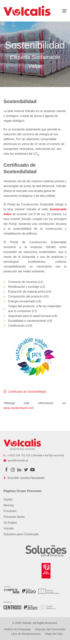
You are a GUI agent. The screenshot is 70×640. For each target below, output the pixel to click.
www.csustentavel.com (19, 408)
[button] (64, 10)
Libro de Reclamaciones (26, 633)
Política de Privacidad (17, 629)
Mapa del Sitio (54, 633)
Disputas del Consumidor (50, 629)
